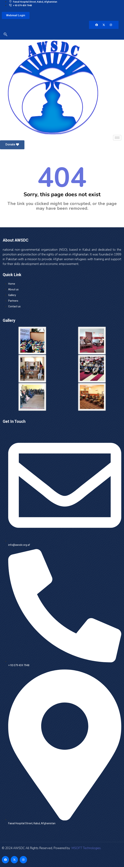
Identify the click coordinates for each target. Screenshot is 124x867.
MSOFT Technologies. (86, 848)
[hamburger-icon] (117, 137)
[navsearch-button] (4, 35)
